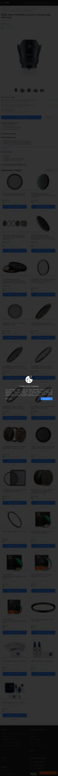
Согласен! (47, 398)
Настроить (9, 398)
